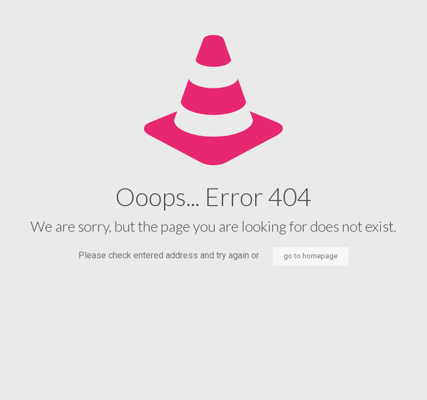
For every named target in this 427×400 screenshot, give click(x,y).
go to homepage (310, 256)
